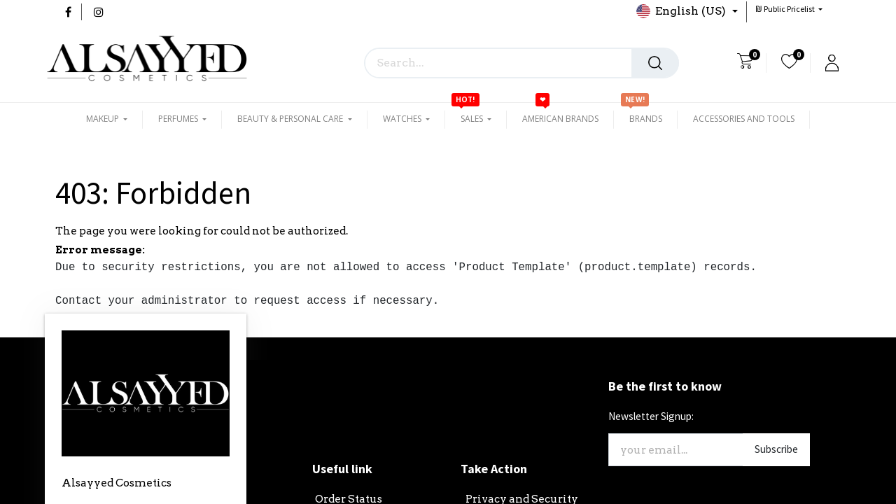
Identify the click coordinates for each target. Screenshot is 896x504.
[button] (788, 8)
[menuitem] (560, 119)
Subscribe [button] (776, 449)
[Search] (655, 63)
